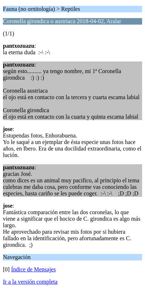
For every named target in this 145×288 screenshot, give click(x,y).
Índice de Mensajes (33, 269)
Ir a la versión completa (30, 282)
